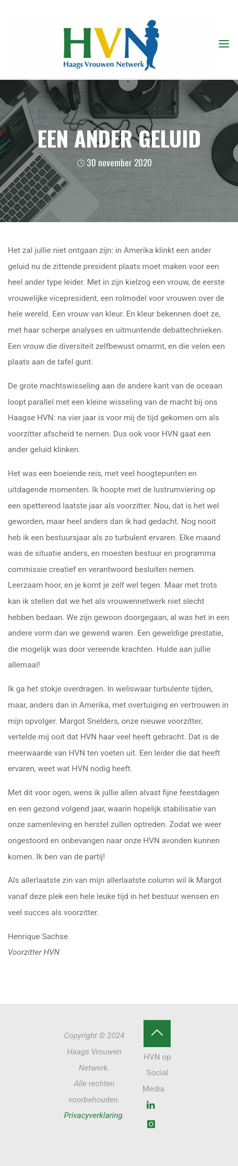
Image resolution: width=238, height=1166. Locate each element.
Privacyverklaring (93, 1115)
